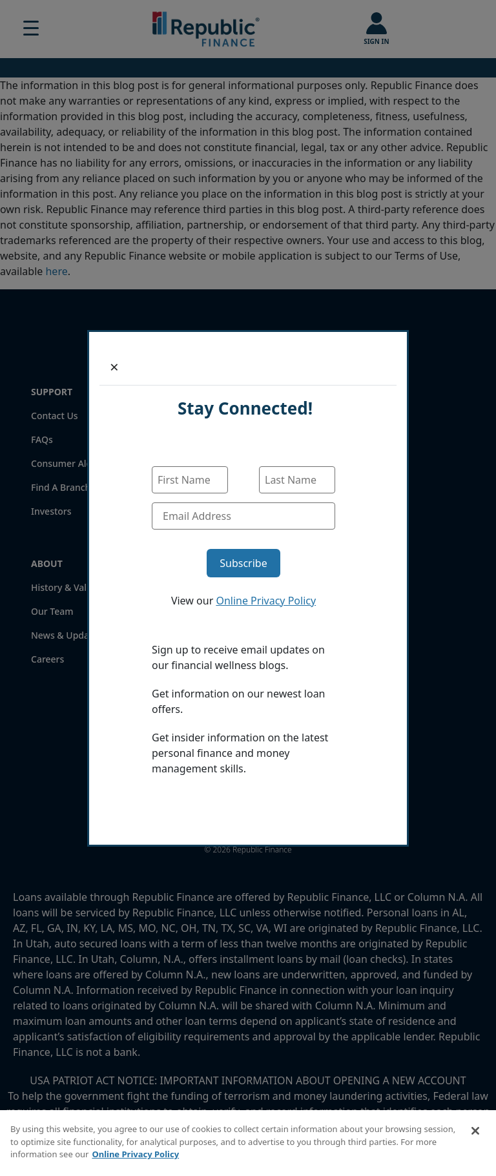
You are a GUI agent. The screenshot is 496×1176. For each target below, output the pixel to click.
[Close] (114, 367)
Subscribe (243, 563)
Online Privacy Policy (266, 600)
